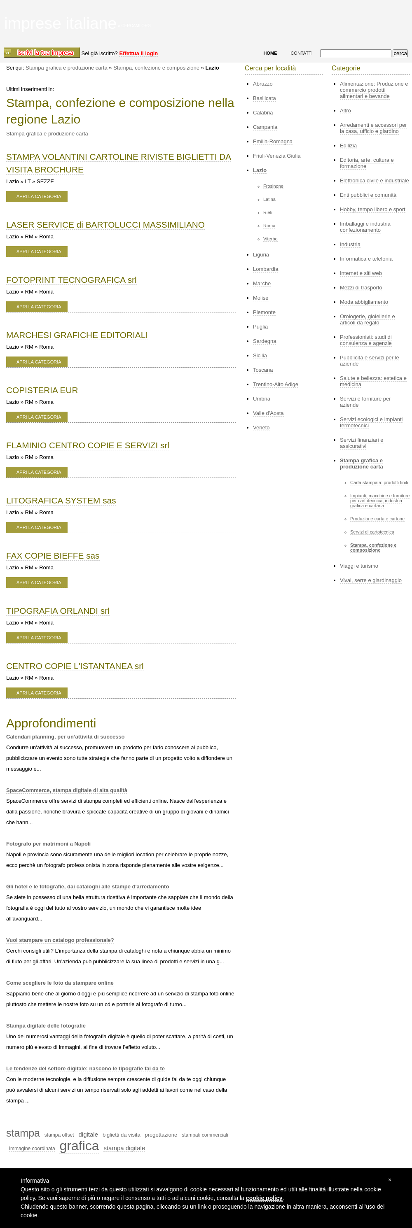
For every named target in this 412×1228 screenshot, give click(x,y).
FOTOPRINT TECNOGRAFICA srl (71, 279)
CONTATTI (301, 53)
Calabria (263, 113)
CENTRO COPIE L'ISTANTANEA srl (75, 666)
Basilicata (264, 98)
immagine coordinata (32, 1148)
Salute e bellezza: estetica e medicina (373, 381)
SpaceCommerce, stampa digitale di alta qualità (66, 790)
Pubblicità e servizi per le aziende (369, 360)
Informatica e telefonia (366, 259)
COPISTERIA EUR (42, 390)
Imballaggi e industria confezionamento (365, 227)
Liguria (261, 255)
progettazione (161, 1135)
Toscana (263, 370)
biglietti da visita (121, 1135)
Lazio (260, 170)
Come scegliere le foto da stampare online (60, 983)
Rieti (267, 212)
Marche (262, 283)
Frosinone (273, 186)
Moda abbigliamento (364, 302)
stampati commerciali (205, 1135)
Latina (269, 199)
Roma (269, 225)
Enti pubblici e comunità (368, 195)
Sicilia (260, 355)
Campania (265, 127)
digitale (88, 1134)
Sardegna (264, 341)
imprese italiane (60, 23)
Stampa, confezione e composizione (156, 68)
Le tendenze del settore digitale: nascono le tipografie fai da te (85, 1068)
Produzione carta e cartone (377, 518)
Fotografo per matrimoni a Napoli (48, 844)
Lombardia (265, 269)
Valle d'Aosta (268, 413)
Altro (345, 110)
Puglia (260, 327)
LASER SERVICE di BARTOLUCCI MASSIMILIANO (105, 224)
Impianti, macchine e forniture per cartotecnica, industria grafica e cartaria (380, 500)
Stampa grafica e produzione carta (67, 68)
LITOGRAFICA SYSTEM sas (61, 500)
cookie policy (264, 1198)
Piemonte (264, 312)
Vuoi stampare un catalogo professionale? (60, 940)
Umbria (261, 399)
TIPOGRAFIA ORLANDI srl (58, 610)
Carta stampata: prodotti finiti (379, 482)
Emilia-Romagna (273, 141)
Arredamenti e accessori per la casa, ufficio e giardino (373, 128)
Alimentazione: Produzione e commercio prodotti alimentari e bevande (374, 90)
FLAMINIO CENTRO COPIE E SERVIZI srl (87, 445)
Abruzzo (263, 84)
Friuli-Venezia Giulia (277, 156)
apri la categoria (38, 196)
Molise (261, 298)
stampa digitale (124, 1147)
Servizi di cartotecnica (372, 531)
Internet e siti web (361, 273)
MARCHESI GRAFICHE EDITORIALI (77, 335)
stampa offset (59, 1135)
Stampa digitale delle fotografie (46, 1026)
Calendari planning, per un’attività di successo (65, 737)
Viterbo (270, 238)
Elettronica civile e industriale (374, 180)
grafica (79, 1145)
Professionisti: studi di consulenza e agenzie (366, 340)
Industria (350, 244)
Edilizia (348, 145)
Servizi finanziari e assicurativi (362, 443)
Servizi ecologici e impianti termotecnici (371, 422)
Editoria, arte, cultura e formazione (367, 163)
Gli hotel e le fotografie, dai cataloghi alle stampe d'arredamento (87, 886)
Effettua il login (138, 53)
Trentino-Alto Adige (275, 384)
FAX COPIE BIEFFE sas (53, 555)
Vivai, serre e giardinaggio (371, 580)
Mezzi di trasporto (361, 287)
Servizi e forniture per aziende (365, 402)
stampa (23, 1133)
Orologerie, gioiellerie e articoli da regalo (367, 319)
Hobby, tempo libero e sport (372, 209)
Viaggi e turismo (359, 566)
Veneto (261, 427)
